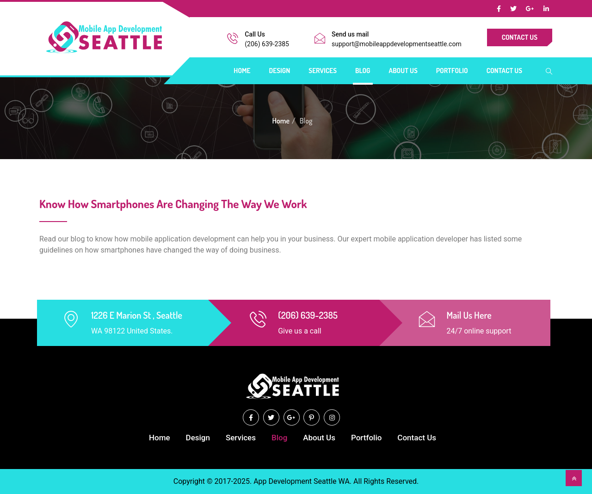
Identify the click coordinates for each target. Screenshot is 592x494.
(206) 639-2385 (267, 44)
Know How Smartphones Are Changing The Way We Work (173, 203)
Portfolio (452, 70)
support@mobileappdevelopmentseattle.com (397, 44)
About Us (403, 70)
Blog (362, 70)
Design (279, 70)
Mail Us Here (469, 315)
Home (242, 70)
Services (322, 70)
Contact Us (519, 37)
